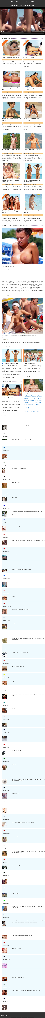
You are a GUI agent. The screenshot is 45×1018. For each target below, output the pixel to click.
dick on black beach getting (7, 272)
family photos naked (30, 402)
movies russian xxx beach (7, 274)
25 (13, 184)
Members (32, 1)
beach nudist (30, 411)
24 (13, 59)
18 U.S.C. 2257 (24, 1017)
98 (13, 215)
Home (12, 1)
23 (13, 92)
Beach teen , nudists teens (7, 268)
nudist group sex (26, 400)
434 (35, 184)
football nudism (35, 398)
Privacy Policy (13, 1017)
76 (13, 153)
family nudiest (36, 411)
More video (18, 1)
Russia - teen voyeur (6, 269)
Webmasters (19, 1017)
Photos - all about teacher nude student (10, 271)
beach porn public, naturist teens (8, 266)
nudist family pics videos (29, 410)
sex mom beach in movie (36, 400)
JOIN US (25, 1)
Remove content (31, 1017)
